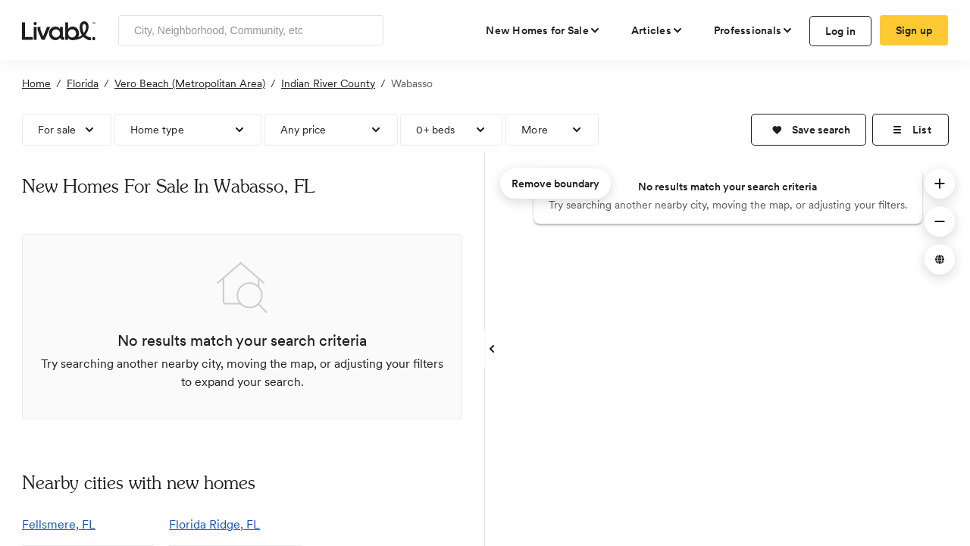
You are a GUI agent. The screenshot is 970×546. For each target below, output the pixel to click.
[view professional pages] (754, 30)
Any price (303, 130)
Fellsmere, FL (58, 524)
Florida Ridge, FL (214, 524)
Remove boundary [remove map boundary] (555, 183)
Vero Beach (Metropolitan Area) (189, 83)
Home (36, 83)
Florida (83, 83)
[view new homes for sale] (543, 30)
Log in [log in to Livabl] (840, 31)
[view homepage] (58, 30)
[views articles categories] (657, 30)
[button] (808, 130)
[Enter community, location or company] (250, 30)
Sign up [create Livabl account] (914, 30)
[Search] (366, 30)
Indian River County (328, 83)
